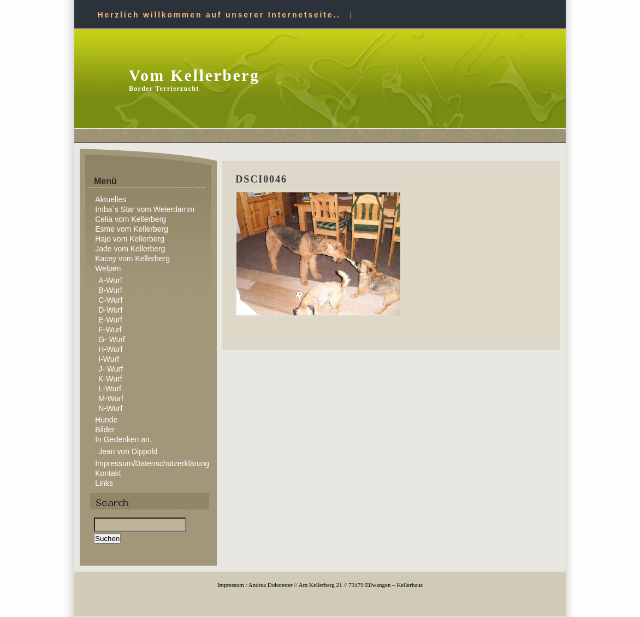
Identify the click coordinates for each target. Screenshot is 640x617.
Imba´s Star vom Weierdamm (144, 209)
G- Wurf (111, 339)
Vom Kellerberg (194, 75)
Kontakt (108, 473)
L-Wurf (109, 388)
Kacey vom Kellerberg (132, 258)
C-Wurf (110, 300)
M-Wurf (110, 398)
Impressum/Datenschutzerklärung (152, 463)
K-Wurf (110, 378)
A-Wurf (110, 280)
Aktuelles (110, 199)
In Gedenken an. (123, 439)
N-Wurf (110, 408)
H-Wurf (110, 349)
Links (104, 483)
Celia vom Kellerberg (130, 219)
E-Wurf (110, 319)
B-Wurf (110, 290)
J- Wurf (110, 369)
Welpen (108, 268)
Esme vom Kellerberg (131, 229)
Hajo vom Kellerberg (129, 238)
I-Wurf (108, 359)
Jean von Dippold (127, 451)
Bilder (105, 429)
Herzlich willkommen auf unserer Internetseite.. (219, 14)
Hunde (106, 419)
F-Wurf (110, 329)
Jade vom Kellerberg (130, 248)
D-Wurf (110, 309)
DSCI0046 (261, 179)
